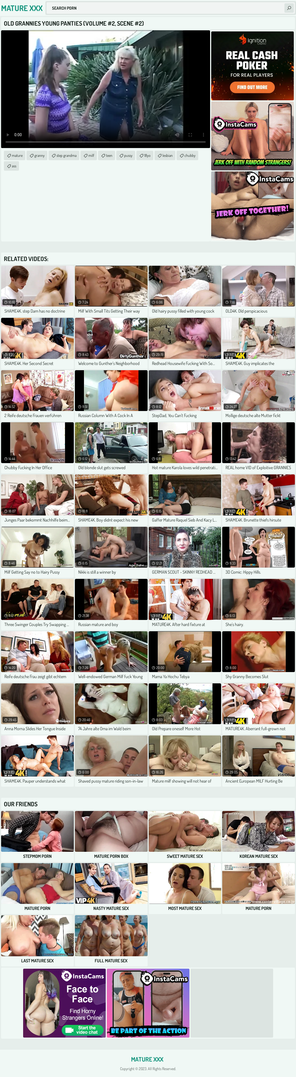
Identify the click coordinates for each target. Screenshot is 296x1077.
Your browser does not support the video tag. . (105, 89)
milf (91, 155)
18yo (147, 155)
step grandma (66, 155)
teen (109, 155)
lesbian (167, 155)
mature (17, 155)
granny (39, 155)
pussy (128, 155)
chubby (189, 155)
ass (14, 165)
